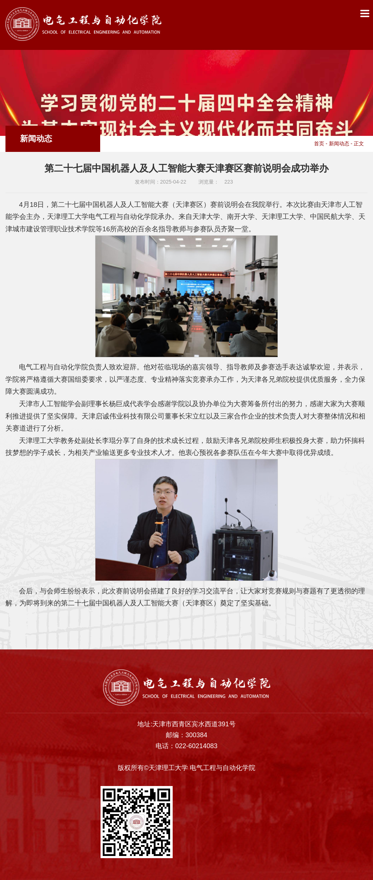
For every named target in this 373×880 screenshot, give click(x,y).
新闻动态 (339, 143)
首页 (319, 143)
